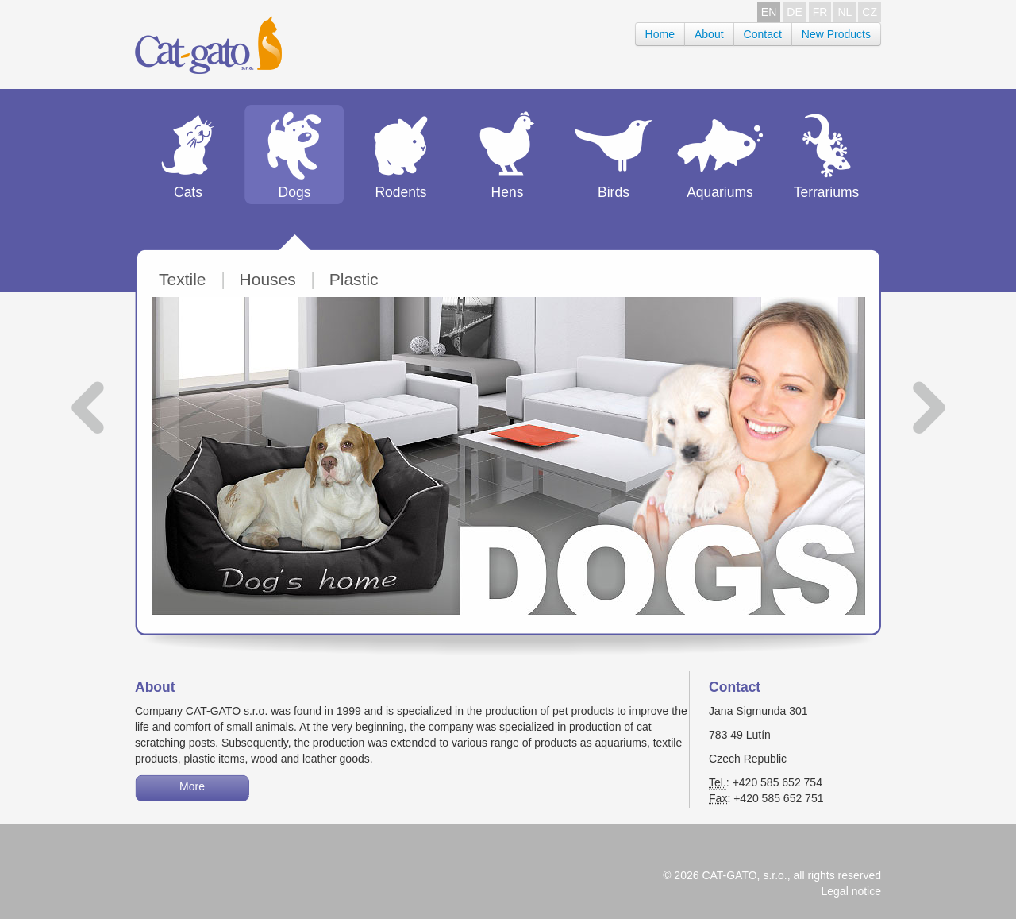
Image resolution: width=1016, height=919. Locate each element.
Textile (182, 279)
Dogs (295, 192)
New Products (836, 34)
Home (660, 34)
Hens (507, 192)
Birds (613, 192)
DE (794, 12)
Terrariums (827, 192)
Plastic (354, 279)
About (709, 34)
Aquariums (720, 192)
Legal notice (851, 891)
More (192, 786)
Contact (763, 34)
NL (844, 12)
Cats (188, 192)
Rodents (400, 192)
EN (768, 12)
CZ (869, 12)
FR (820, 12)
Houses (268, 279)
